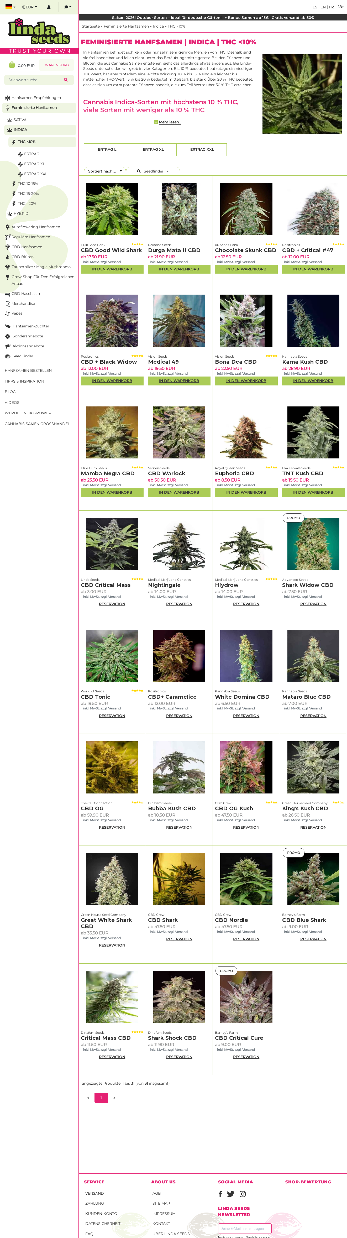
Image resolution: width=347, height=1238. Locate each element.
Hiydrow (227, 585)
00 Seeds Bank (226, 245)
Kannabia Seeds (294, 356)
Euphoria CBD (234, 473)
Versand (94, 1193)
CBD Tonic (95, 697)
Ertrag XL (153, 149)
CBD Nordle (231, 920)
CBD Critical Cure (239, 1038)
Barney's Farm (293, 915)
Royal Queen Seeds (230, 468)
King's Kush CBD (305, 808)
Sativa (16, 120)
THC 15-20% (24, 193)
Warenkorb (57, 65)
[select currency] (29, 7)
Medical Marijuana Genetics (169, 580)
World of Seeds (92, 691)
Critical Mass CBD (106, 1038)
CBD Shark (163, 920)
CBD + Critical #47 (307, 250)
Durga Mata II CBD (174, 250)
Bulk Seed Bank (93, 245)
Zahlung (94, 1203)
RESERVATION (112, 604)
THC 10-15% (24, 183)
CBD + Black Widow (109, 362)
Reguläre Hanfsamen (27, 237)
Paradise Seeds (159, 245)
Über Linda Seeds (171, 1233)
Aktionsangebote (24, 346)
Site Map (161, 1203)
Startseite (91, 26)
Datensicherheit (102, 1223)
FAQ (89, 1233)
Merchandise (19, 303)
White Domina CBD (242, 697)
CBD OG (92, 808)
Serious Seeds (159, 468)
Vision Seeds (157, 356)
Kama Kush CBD (305, 362)
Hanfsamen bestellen (28, 370)
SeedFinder (18, 356)
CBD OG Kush (234, 808)
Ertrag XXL (201, 149)
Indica (158, 26)
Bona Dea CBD (236, 362)
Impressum (164, 1213)
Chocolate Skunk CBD (245, 250)
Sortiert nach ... (103, 171)
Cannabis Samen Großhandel (37, 423)
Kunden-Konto (101, 1213)
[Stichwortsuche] (35, 80)
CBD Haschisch (22, 293)
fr (331, 7)
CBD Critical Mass (106, 585)
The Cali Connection (97, 803)
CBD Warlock (166, 473)
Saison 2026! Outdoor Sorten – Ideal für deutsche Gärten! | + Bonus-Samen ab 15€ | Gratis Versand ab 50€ (213, 17)
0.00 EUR (22, 64)
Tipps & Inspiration (24, 381)
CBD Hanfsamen (23, 247)
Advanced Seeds (295, 580)
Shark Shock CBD (172, 1038)
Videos (12, 402)
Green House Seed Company (305, 803)
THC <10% (176, 26)
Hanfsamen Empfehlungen (32, 98)
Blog (10, 391)
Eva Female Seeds (296, 468)
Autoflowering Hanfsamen (32, 227)
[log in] (48, 7)
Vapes (13, 313)
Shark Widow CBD (308, 585)
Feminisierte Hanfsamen (126, 26)
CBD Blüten (19, 257)
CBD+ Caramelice (172, 697)
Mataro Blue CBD (306, 697)
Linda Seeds (90, 580)
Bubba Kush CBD (172, 808)
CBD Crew (223, 803)
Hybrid (17, 213)
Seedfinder (153, 171)
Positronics (291, 245)
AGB (157, 1193)
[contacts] (68, 7)
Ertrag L (106, 149)
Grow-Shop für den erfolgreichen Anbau (39, 280)
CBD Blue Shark (304, 920)
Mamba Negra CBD (108, 473)
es (315, 7)
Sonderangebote (23, 336)
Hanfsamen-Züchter (26, 326)
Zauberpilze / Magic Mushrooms (37, 267)
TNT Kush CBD (302, 473)
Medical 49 (163, 362)
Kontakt (161, 1223)
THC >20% (23, 203)
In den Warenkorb (112, 269)
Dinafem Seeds (160, 803)
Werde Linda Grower (28, 413)
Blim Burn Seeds (94, 468)
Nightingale (164, 585)
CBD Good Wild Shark (111, 250)
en (322, 7)
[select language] (10, 7)
